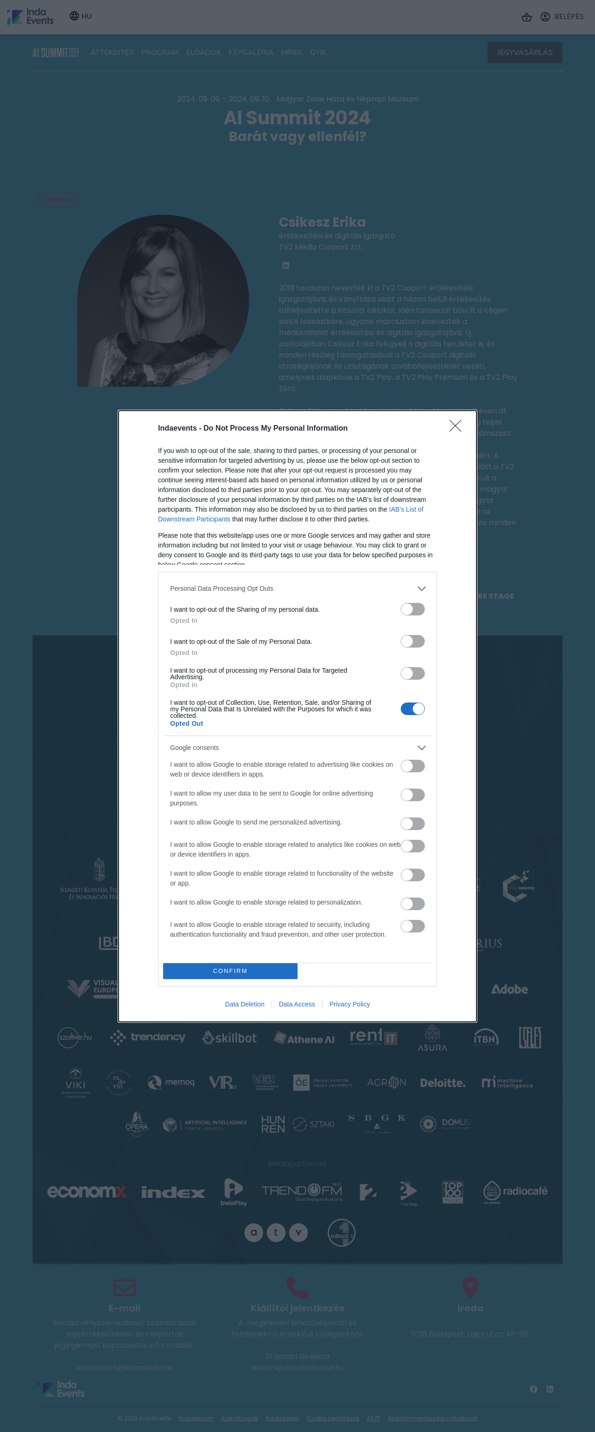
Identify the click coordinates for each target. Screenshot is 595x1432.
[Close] (458, 429)
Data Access (297, 1004)
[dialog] (297, 716)
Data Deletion (244, 1004)
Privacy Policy (350, 1004)
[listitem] (297, 589)
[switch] (413, 609)
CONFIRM (230, 970)
